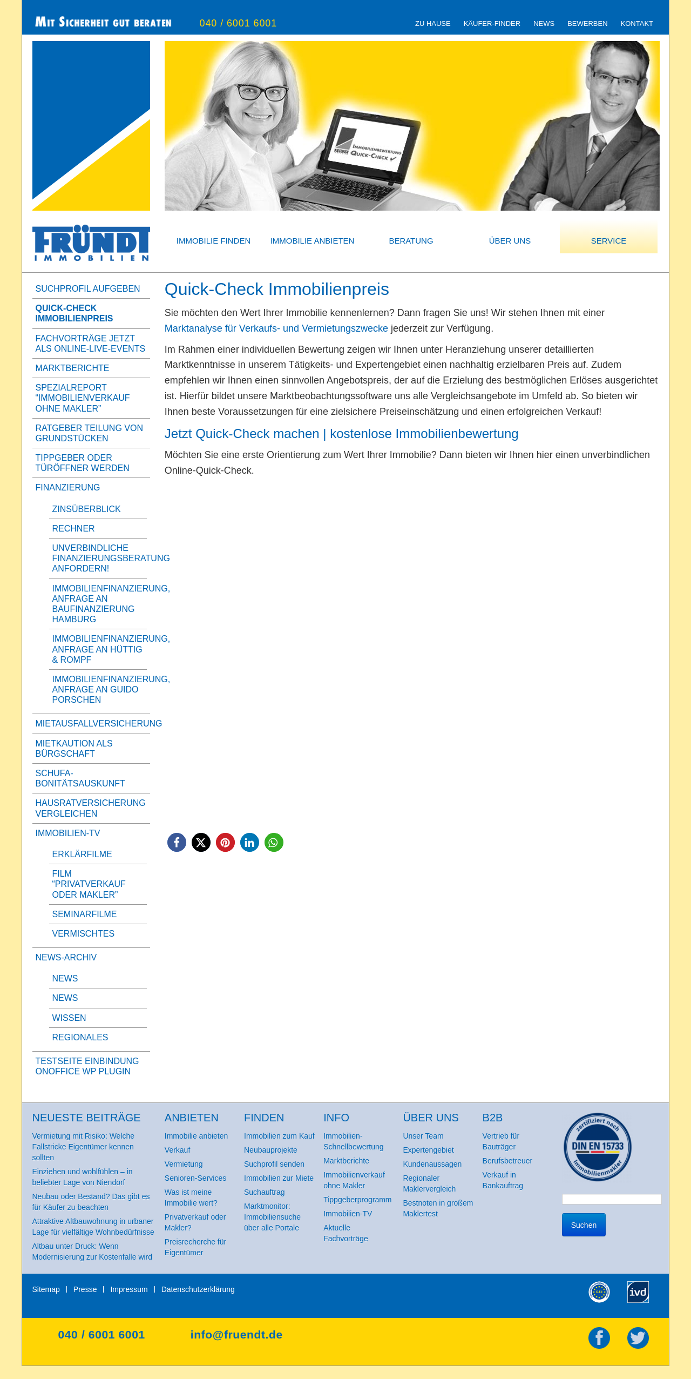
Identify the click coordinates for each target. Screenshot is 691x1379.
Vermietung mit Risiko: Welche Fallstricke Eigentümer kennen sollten (83, 1147)
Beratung (411, 240)
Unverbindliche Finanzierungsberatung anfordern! (111, 558)
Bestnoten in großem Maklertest (438, 1208)
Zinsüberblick (86, 509)
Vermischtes (83, 933)
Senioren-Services (195, 1178)
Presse (85, 1289)
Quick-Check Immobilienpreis (74, 313)
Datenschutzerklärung (198, 1289)
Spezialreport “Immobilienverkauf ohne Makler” (83, 398)
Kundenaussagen (432, 1164)
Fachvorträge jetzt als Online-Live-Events (91, 343)
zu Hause (433, 23)
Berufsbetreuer (508, 1160)
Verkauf (177, 1150)
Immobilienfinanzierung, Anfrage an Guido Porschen (111, 689)
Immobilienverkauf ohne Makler (354, 1180)
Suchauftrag (264, 1192)
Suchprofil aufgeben (88, 288)
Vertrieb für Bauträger (501, 1141)
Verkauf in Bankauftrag (503, 1180)
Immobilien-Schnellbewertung (353, 1141)
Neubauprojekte (270, 1150)
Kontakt (637, 23)
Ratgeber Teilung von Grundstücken (89, 433)
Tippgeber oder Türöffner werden (83, 463)
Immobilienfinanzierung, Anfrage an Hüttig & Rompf (111, 649)
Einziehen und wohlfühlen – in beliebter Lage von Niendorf (82, 1177)
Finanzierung (68, 487)
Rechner (73, 528)
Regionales (80, 1037)
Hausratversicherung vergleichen (91, 808)
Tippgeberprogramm (357, 1199)
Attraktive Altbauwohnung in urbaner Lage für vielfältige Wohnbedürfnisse (93, 1226)
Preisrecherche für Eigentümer (195, 1247)
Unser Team (423, 1136)
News (543, 23)
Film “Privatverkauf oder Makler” (89, 884)
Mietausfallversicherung (91, 723)
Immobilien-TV (68, 833)
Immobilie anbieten (312, 240)
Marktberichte (73, 368)
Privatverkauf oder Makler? (195, 1222)
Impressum (128, 1289)
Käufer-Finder (492, 23)
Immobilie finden (214, 240)
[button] (176, 842)
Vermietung (184, 1164)
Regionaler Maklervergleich (429, 1183)
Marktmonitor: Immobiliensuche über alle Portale (272, 1217)
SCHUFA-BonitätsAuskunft (80, 778)
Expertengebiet (428, 1150)
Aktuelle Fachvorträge (345, 1233)
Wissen (69, 1018)
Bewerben (587, 23)
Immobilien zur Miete (279, 1178)
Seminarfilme (84, 914)
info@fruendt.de (237, 1334)
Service (609, 240)
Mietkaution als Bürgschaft (74, 748)
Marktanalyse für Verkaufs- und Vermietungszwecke (276, 328)
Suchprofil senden (274, 1164)
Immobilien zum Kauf (279, 1136)
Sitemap (46, 1289)
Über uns (510, 240)
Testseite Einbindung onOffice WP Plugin (87, 1066)
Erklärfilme (82, 854)
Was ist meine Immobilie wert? (191, 1197)
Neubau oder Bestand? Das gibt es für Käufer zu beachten (91, 1202)
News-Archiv (66, 957)
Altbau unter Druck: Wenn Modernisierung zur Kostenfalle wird (92, 1251)
